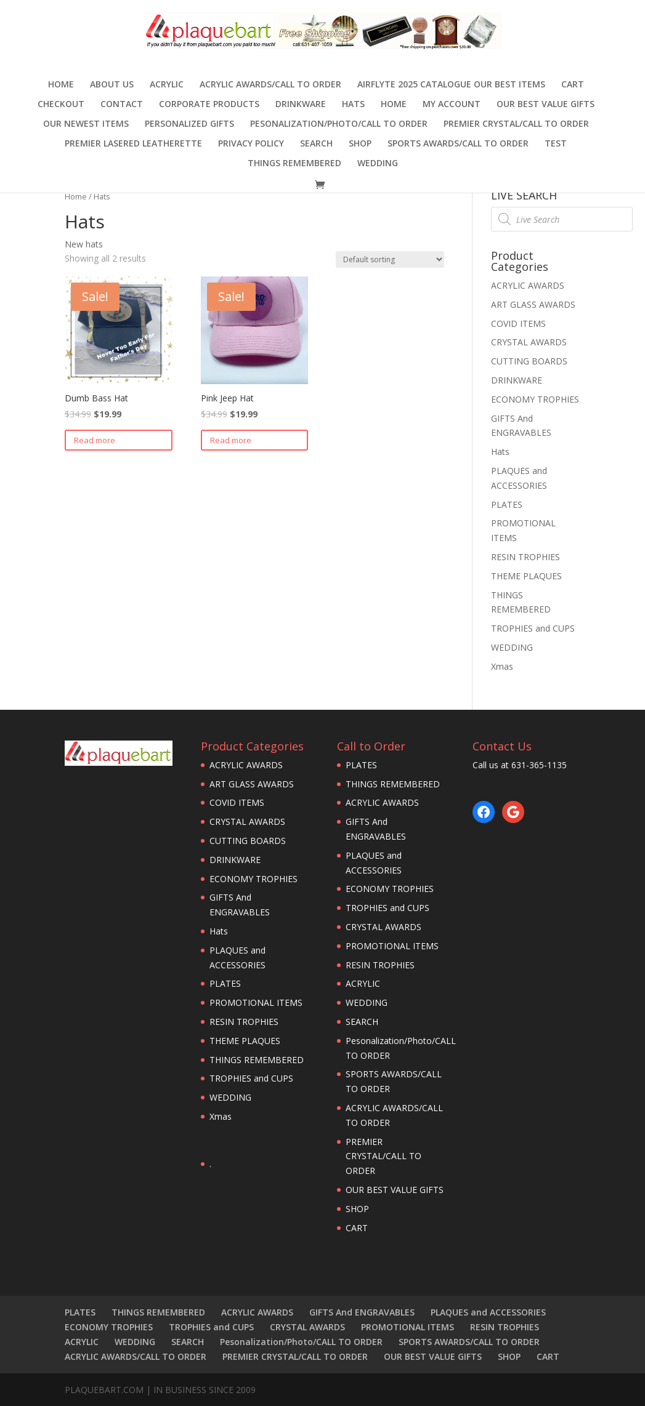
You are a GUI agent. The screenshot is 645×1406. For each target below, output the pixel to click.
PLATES (506, 504)
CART (572, 85)
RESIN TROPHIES (525, 557)
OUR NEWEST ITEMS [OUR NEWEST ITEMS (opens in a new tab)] (86, 124)
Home (61, 85)
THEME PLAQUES (526, 576)
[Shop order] (390, 259)
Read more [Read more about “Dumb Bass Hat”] (94, 440)
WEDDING (377, 164)
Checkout (61, 105)
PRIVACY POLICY (251, 144)
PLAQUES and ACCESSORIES (488, 1312)
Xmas (502, 666)
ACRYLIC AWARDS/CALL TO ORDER (270, 85)
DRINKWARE (516, 380)
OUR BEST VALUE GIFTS (545, 105)
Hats (353, 105)
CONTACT (121, 105)
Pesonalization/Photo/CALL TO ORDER (339, 124)
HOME (394, 105)
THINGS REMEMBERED (294, 164)
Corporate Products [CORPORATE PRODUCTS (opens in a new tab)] (209, 105)
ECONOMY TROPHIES (535, 399)
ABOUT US (112, 85)
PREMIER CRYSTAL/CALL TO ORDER (516, 124)
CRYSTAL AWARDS (529, 342)
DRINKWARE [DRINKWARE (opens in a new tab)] (300, 105)
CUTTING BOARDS (529, 361)
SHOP (360, 144)
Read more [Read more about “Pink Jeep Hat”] (230, 440)
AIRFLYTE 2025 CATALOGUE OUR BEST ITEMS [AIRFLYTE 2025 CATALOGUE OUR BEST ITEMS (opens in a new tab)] (451, 85)
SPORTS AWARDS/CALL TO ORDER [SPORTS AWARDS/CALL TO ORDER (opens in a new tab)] (458, 144)
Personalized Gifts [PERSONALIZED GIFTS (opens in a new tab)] (189, 124)
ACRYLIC (167, 85)
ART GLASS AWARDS (533, 304)
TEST (556, 144)
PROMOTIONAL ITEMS (255, 1002)
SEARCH (316, 144)
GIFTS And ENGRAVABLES (362, 1312)
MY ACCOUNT (452, 105)
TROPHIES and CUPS (533, 628)
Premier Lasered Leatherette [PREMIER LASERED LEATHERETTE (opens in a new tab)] (133, 144)
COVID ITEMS (518, 323)
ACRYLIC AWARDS (527, 285)
